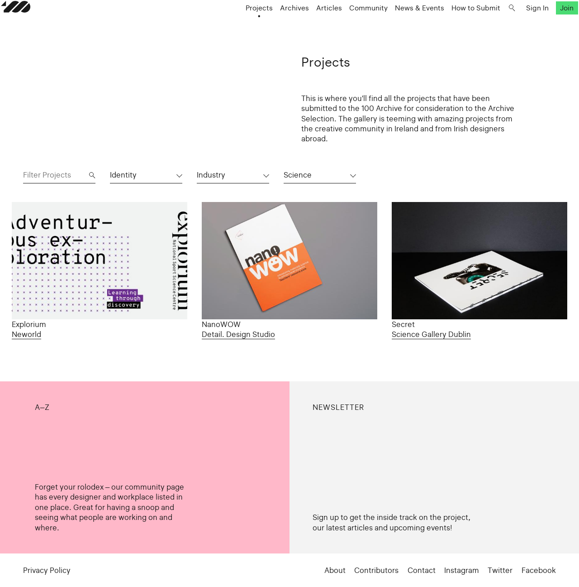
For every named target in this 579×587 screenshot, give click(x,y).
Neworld (26, 334)
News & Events (397, 25)
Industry (211, 174)
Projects (237, 25)
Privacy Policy (47, 570)
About (335, 570)
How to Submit (453, 25)
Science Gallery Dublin (431, 334)
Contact (422, 570)
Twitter (500, 570)
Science (298, 174)
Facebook (539, 570)
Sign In (515, 25)
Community (346, 25)
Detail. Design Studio (238, 334)
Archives (272, 25)
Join (544, 25)
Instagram (461, 570)
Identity (123, 174)
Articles (307, 25)
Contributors (376, 570)
